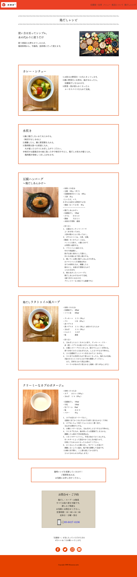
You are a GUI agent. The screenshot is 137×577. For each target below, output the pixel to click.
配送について (117, 5)
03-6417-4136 (72, 522)
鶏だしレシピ (130, 5)
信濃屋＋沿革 (96, 5)
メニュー (107, 5)
